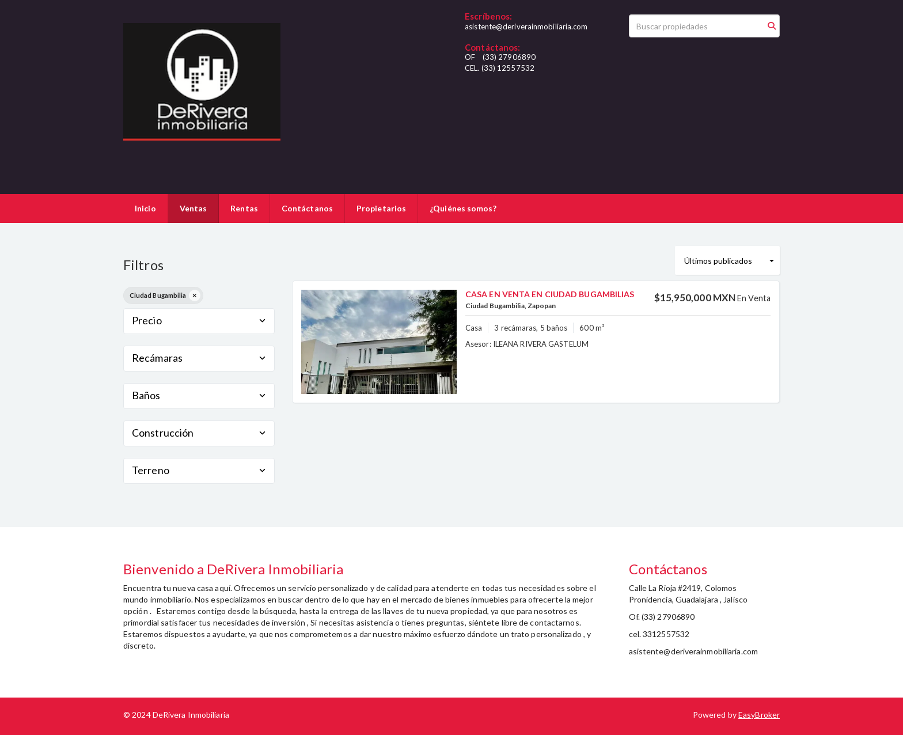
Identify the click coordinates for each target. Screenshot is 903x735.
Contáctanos (307, 208)
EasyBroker (759, 714)
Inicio (145, 208)
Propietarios (381, 208)
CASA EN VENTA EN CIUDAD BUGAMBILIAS (550, 294)
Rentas (244, 208)
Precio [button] (199, 320)
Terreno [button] (199, 470)
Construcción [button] (199, 432)
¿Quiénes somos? (463, 208)
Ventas (193, 208)
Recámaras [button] (199, 357)
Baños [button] (199, 395)
